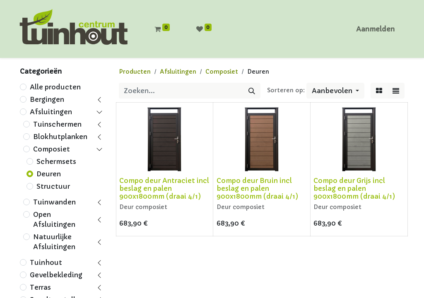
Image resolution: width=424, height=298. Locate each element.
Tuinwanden (54, 202)
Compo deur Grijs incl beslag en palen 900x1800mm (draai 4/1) (354, 188)
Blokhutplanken (60, 136)
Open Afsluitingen (54, 219)
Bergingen (47, 99)
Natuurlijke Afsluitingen (54, 242)
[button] (335, 91)
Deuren (48, 174)
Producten (135, 71)
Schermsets (56, 161)
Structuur (53, 186)
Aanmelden (375, 29)
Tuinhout (46, 262)
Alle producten (55, 87)
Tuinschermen (57, 124)
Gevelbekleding (56, 275)
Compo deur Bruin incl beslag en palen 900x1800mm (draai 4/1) (257, 188)
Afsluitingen (51, 112)
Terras (40, 287)
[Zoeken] (251, 91)
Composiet (51, 149)
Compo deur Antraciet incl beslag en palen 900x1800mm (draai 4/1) (164, 188)
